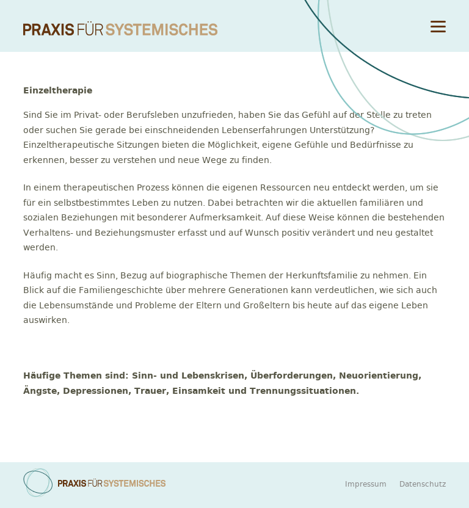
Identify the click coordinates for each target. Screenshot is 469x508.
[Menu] (438, 26)
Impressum (366, 484)
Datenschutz (422, 484)
